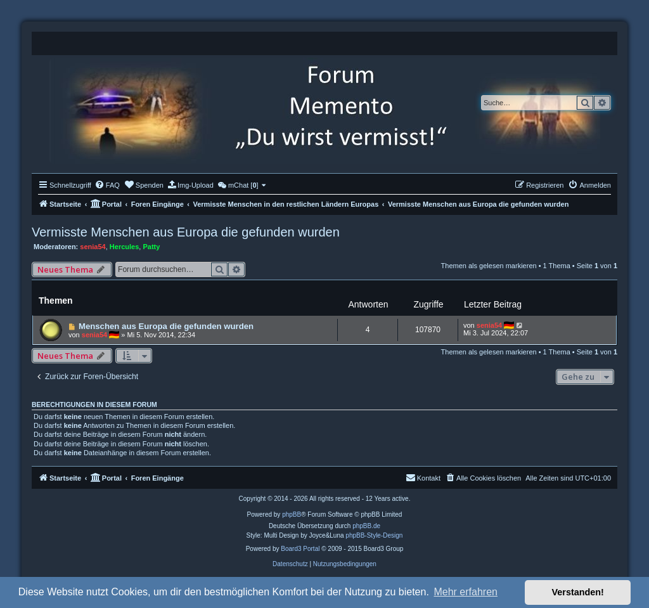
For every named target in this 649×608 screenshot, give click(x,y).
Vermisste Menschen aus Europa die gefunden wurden (186, 232)
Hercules (124, 246)
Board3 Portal (300, 548)
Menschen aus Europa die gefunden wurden (166, 326)
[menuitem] (107, 185)
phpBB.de (366, 525)
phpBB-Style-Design (373, 535)
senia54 (92, 246)
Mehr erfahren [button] (466, 591)
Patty (151, 246)
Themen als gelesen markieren (489, 265)
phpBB (291, 514)
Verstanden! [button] (578, 592)
